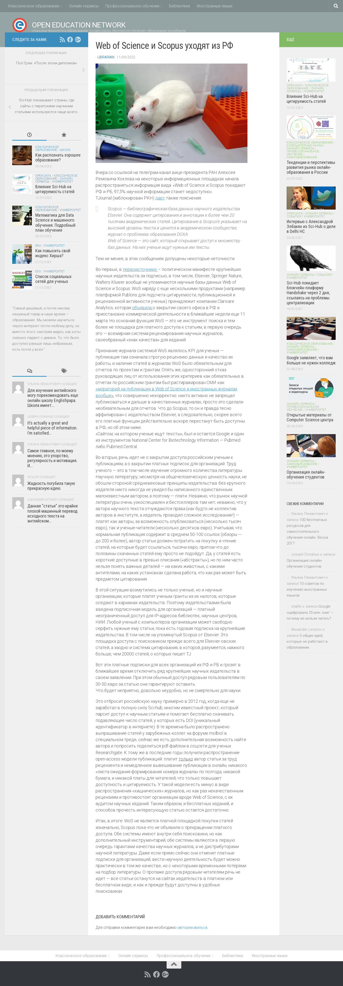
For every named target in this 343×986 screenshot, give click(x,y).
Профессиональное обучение (132, 6)
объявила (142, 307)
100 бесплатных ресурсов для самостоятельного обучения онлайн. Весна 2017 (307, 532)
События (294, 216)
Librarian (106, 57)
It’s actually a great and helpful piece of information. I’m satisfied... (52, 428)
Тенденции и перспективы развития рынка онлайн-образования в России (311, 167)
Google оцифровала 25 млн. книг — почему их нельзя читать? (310, 612)
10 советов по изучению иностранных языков (307, 589)
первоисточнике (140, 269)
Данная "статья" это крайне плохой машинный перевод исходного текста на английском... (52, 513)
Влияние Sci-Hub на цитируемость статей (54, 189)
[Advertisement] (46, 608)
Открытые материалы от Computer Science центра (310, 417)
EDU (38, 245)
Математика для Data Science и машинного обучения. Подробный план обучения (55, 223)
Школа (65, 150)
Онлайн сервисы (83, 6)
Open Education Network (68, 25)
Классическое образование (34, 6)
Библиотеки (179, 6)
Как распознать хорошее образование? (58, 157)
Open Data (43, 175)
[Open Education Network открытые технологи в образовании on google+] (78, 39)
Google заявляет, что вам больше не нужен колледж (311, 360)
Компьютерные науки (305, 145)
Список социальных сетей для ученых (53, 279)
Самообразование (302, 157)
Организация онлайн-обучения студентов (306, 474)
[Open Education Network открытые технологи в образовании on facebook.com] (70, 39)
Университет (62, 181)
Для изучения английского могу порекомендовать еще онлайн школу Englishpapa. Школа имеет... (52, 398)
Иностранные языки (214, 6)
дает (160, 197)
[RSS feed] (62, 39)
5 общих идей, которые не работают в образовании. (307, 641)
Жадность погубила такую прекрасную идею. (51, 486)
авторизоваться (192, 927)
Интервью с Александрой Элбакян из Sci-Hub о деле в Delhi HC (311, 226)
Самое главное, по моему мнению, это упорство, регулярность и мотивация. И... (52, 458)
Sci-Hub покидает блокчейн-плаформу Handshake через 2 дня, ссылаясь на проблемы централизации (308, 292)
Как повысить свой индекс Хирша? (52, 253)
